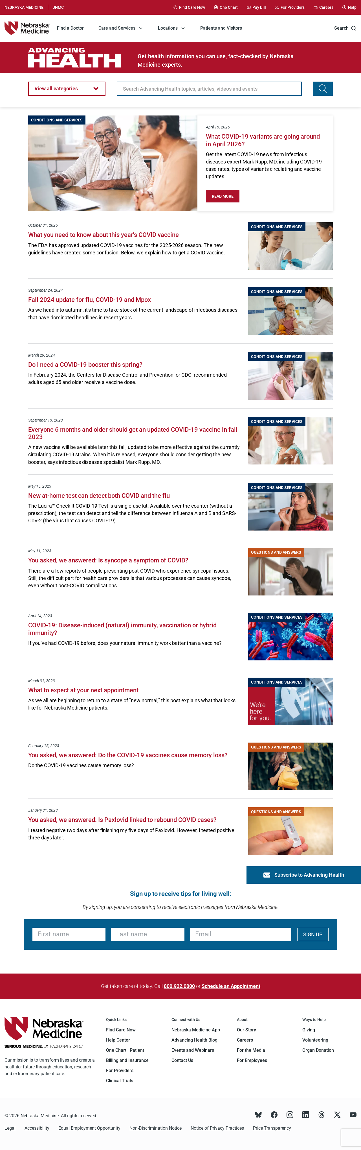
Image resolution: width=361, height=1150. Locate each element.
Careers (245, 1040)
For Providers (119, 1070)
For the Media (251, 1050)
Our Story (246, 1030)
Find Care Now (121, 1030)
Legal (10, 1128)
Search (345, 28)
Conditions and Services (57, 120)
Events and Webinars (192, 1050)
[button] (66, 89)
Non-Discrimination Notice (155, 1128)
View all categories (56, 88)
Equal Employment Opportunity (89, 1128)
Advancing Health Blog (194, 1040)
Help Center (118, 1040)
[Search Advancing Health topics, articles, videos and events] (323, 89)
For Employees (252, 1060)
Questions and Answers (276, 552)
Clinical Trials (119, 1080)
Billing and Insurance (127, 1060)
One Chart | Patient (125, 1050)
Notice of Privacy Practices (217, 1128)
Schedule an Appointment (231, 986)
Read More (225, 196)
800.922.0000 (179, 986)
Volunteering (315, 1040)
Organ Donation (318, 1050)
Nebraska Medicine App (195, 1030)
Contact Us (182, 1060)
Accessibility (37, 1128)
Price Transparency (272, 1128)
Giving (308, 1030)
